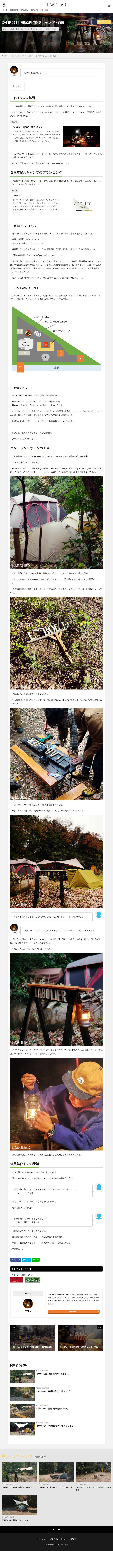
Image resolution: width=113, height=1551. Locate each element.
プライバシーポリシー (58, 1539)
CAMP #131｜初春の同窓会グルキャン (53, 1374)
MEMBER (44, 10)
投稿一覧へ (73, 1311)
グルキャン (53, 29)
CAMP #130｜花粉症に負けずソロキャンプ (55, 1487)
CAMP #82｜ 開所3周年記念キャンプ (52, 1408)
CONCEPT (14, 10)
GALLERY (24, 10)
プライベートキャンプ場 (41, 29)
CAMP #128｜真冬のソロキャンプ (15, 1520)
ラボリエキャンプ (23, 29)
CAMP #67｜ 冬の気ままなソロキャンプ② (54, 1426)
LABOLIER (64, 1544)
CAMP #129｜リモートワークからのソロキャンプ (93, 1488)
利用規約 (73, 1539)
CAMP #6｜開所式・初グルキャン (27, 127)
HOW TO (34, 10)
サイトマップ (42, 1539)
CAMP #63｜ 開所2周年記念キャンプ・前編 (41, 56)
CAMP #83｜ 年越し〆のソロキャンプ (53, 1391)
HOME (4, 10)
